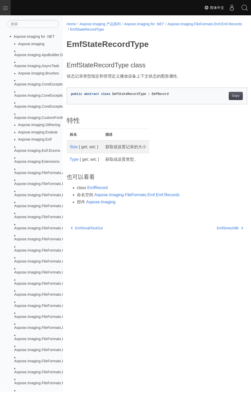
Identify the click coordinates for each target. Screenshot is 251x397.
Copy (223, 96)
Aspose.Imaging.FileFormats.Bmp (42, 184)
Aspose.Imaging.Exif (35, 139)
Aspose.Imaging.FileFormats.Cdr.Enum (46, 228)
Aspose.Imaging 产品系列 (99, 24)
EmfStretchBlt (217, 228)
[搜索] (33, 24)
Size (74, 147)
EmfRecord (97, 187)
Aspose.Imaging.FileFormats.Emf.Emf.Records (107, 29)
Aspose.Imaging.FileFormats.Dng (41, 350)
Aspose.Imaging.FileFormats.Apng (42, 173)
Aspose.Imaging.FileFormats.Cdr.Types (46, 250)
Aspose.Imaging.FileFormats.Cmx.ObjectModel (53, 272)
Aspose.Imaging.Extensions (37, 161)
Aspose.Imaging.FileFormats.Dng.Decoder (49, 361)
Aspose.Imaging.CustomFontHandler (44, 118)
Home (71, 24)
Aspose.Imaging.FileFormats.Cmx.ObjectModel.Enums (59, 283)
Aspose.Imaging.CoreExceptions (41, 84)
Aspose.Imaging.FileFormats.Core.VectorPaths (52, 317)
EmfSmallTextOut (87, 228)
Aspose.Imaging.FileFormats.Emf (41, 372)
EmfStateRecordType (165, 29)
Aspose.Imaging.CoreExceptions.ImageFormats (53, 106)
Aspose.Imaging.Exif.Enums (37, 150)
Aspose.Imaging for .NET (34, 36)
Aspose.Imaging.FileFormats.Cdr (41, 206)
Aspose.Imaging (31, 44)
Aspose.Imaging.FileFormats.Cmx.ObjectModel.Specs (58, 294)
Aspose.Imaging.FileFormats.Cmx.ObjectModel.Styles (58, 306)
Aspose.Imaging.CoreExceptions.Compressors (52, 95)
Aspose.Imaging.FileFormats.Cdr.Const (46, 217)
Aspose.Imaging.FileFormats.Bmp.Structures (50, 195)
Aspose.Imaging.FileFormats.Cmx (42, 261)
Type (74, 159)
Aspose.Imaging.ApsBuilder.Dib (40, 55)
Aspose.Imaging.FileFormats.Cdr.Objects (47, 239)
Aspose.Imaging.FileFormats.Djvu (42, 339)
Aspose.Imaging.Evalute (38, 132)
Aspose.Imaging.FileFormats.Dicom (43, 328)
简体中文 (214, 7)
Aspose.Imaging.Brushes (38, 73)
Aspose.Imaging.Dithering (39, 125)
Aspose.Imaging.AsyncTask (36, 66)
